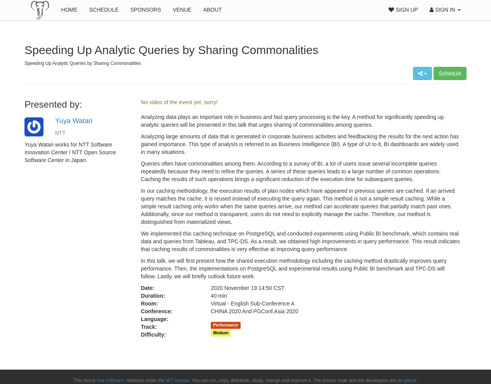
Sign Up (403, 10)
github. (411, 380)
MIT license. (178, 380)
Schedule (104, 10)
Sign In (445, 10)
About (212, 10)
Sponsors (145, 10)
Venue (182, 10)
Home (69, 10)
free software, (111, 380)
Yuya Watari (73, 121)
